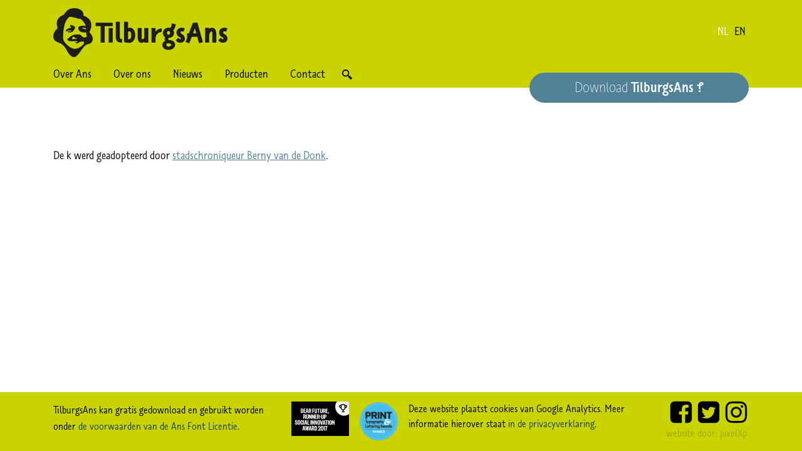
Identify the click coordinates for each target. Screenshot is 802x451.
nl (723, 31)
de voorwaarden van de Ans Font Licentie (157, 426)
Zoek (347, 74)
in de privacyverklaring (551, 423)
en (740, 31)
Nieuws (187, 74)
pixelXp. (734, 433)
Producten (246, 74)
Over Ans (72, 74)
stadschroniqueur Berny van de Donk (249, 155)
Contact (307, 74)
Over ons (132, 74)
